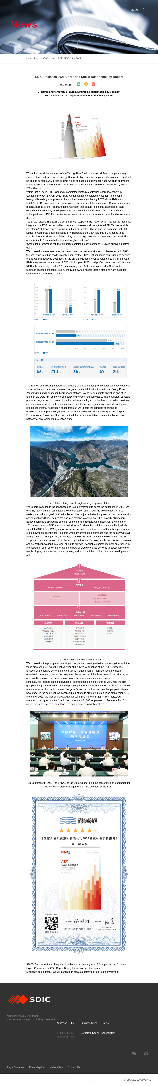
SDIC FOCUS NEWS (69, 58)
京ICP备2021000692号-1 (137, 1079)
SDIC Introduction (65, 1033)
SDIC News (48, 58)
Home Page (33, 58)
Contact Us (74, 1067)
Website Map (57, 1067)
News (105, 1023)
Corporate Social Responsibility (98, 1033)
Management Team (65, 1036)
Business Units (89, 1023)
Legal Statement (16, 1067)
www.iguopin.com (71, 696)
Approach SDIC (65, 1023)
